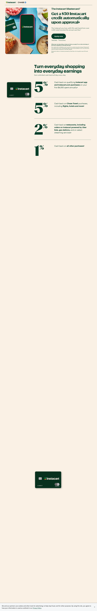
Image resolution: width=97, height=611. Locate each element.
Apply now (60, 37)
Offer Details (54, 40)
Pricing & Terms (62, 40)
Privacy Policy (37, 608)
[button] (94, 607)
